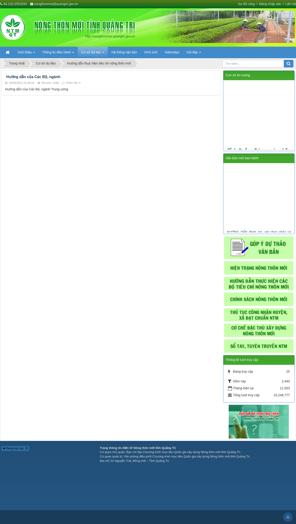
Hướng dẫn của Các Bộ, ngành (33, 77)
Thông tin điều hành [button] (58, 53)
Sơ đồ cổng (246, 4)
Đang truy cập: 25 (15, 448)
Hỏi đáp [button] (194, 53)
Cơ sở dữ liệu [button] (92, 53)
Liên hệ (290, 4)
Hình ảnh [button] (150, 52)
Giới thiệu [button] (26, 53)
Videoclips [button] (172, 52)
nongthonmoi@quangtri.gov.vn (56, 4)
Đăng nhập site (269, 4)
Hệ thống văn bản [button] (124, 52)
